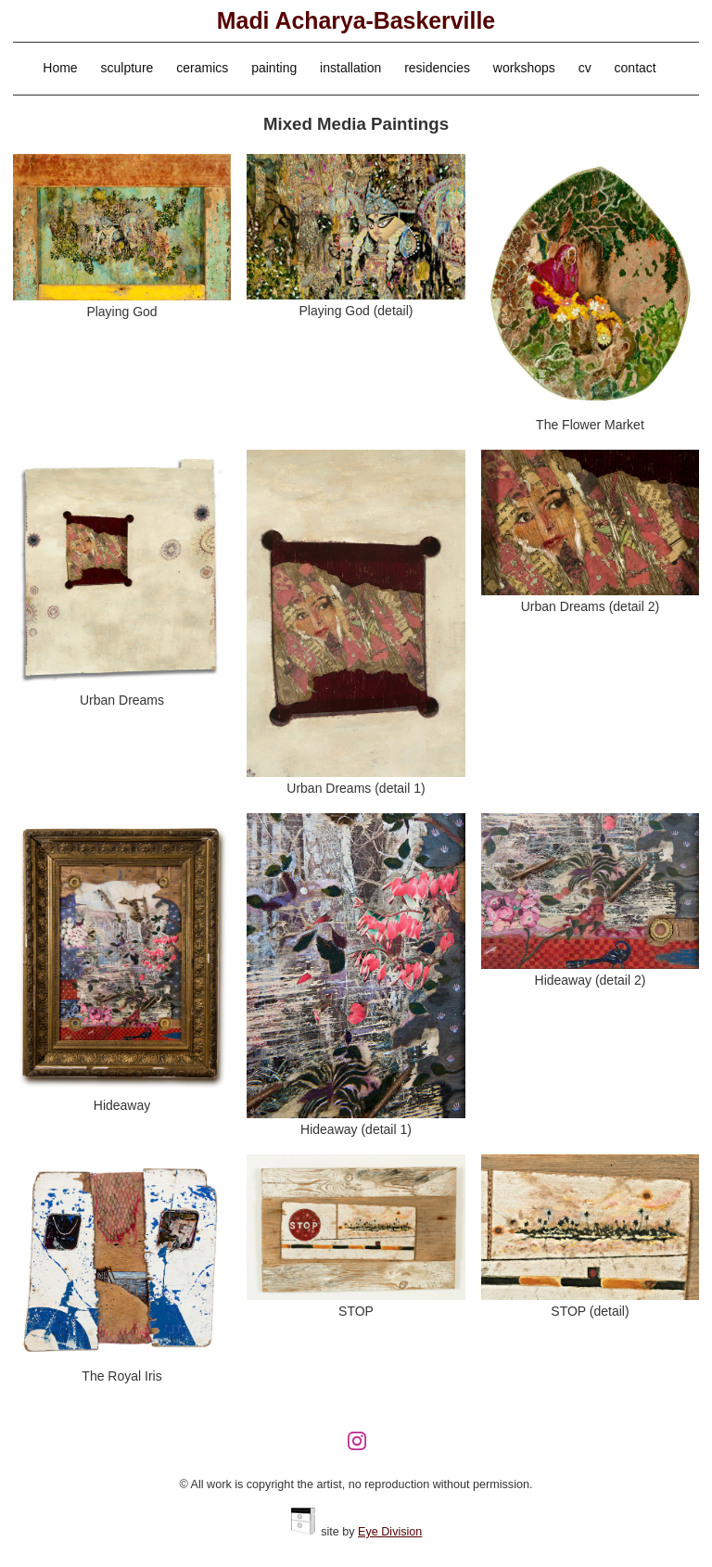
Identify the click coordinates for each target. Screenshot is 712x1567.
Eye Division (390, 1531)
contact (635, 67)
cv (584, 67)
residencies (437, 67)
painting (274, 67)
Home (60, 67)
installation (350, 67)
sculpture (127, 67)
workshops (524, 67)
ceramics (202, 67)
